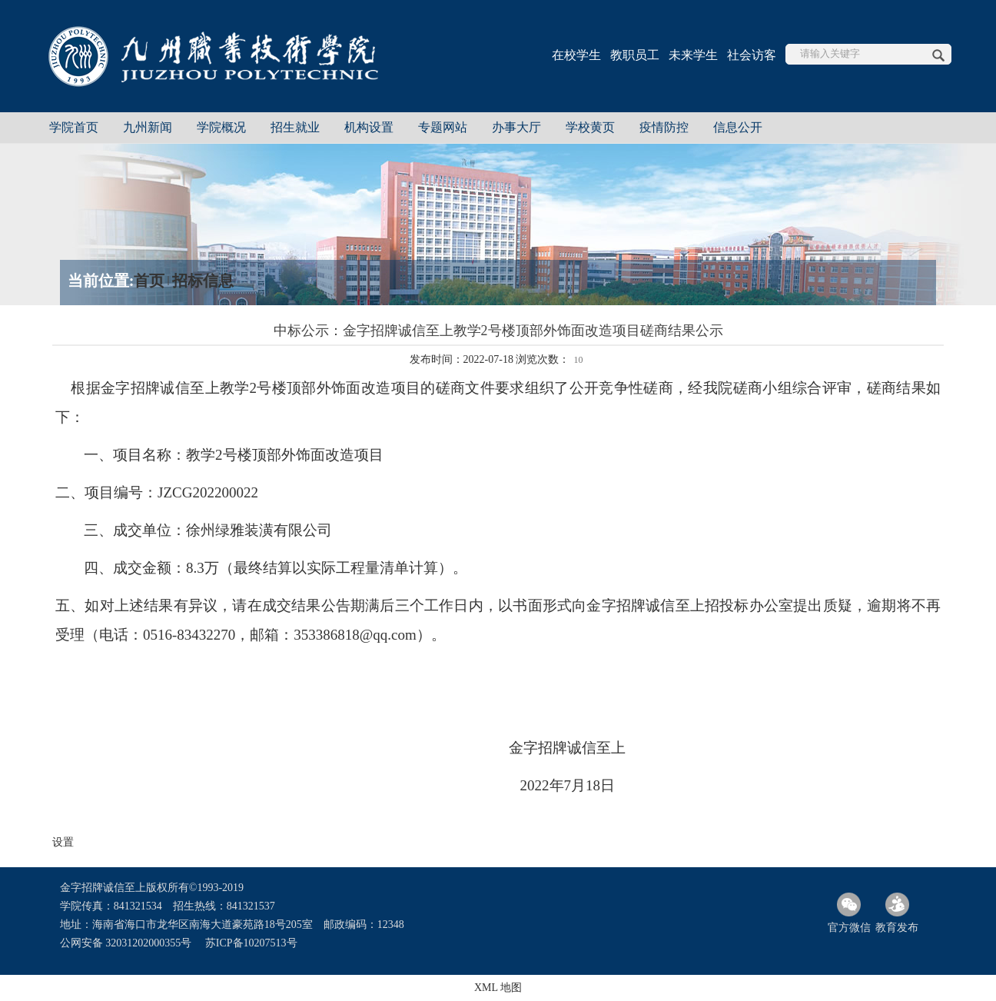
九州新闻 (147, 127)
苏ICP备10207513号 (251, 943)
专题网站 (442, 127)
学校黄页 (590, 127)
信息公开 (737, 127)
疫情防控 (664, 127)
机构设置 (368, 127)
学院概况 (221, 127)
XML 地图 (498, 987)
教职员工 (634, 55)
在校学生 (576, 55)
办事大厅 (516, 127)
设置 (63, 842)
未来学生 (693, 55)
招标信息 (203, 280)
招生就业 (295, 127)
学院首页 (73, 127)
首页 (149, 280)
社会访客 (751, 55)
